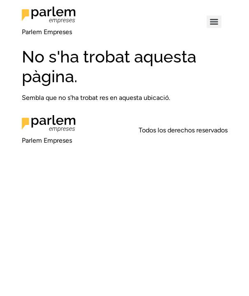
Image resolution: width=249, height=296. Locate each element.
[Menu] (214, 22)
